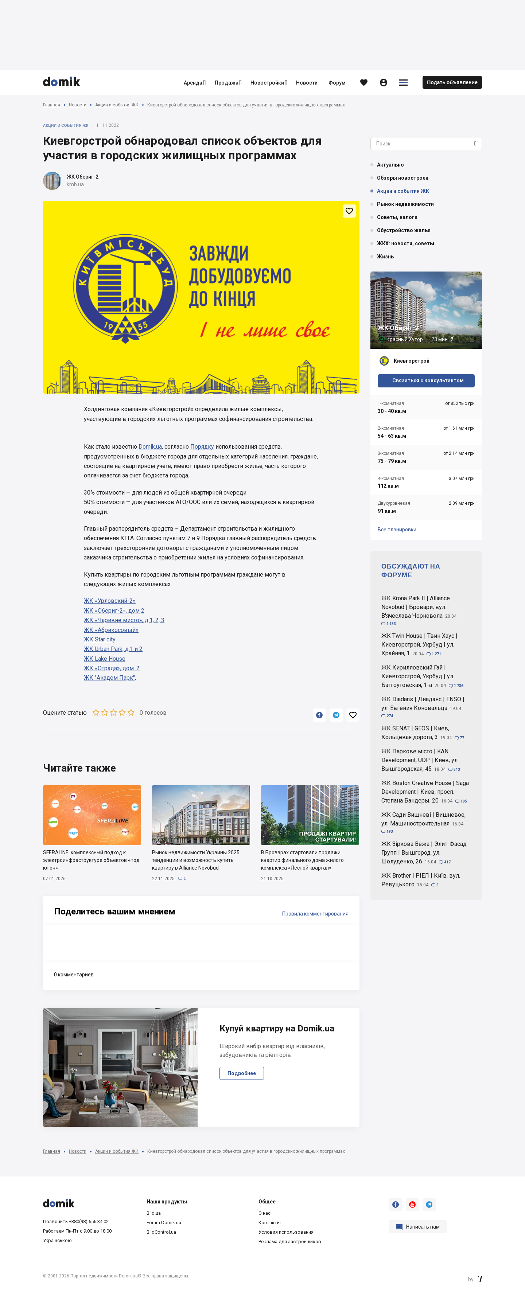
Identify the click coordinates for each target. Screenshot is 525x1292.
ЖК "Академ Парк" (109, 677)
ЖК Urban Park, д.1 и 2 (113, 648)
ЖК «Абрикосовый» (111, 630)
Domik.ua (150, 446)
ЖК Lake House (104, 658)
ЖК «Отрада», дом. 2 (112, 668)
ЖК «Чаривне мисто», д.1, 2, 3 (124, 620)
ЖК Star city (100, 639)
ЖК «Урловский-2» (110, 600)
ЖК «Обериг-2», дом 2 (114, 610)
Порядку (202, 446)
